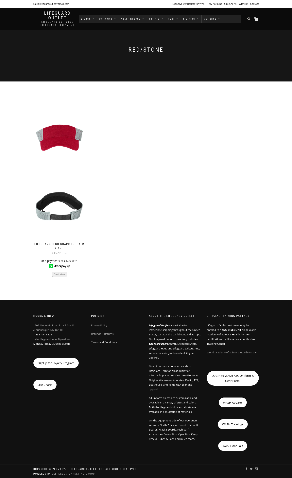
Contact (254, 4)
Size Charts (230, 4)
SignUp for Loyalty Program (56, 363)
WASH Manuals (233, 446)
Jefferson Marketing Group (73, 473)
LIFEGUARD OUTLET (57, 15)
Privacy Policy (99, 325)
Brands (88, 19)
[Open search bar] (249, 18)
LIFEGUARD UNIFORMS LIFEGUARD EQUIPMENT (58, 24)
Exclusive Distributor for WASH (189, 4)
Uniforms (107, 19)
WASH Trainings (232, 424)
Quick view (59, 274)
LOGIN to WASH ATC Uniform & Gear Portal (233, 378)
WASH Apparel (232, 402)
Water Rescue (133, 19)
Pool (173, 19)
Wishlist (243, 4)
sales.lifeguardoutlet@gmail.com (51, 4)
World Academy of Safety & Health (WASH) (232, 352)
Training (191, 19)
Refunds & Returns (102, 334)
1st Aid (156, 19)
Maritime (212, 19)
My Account (215, 4)
